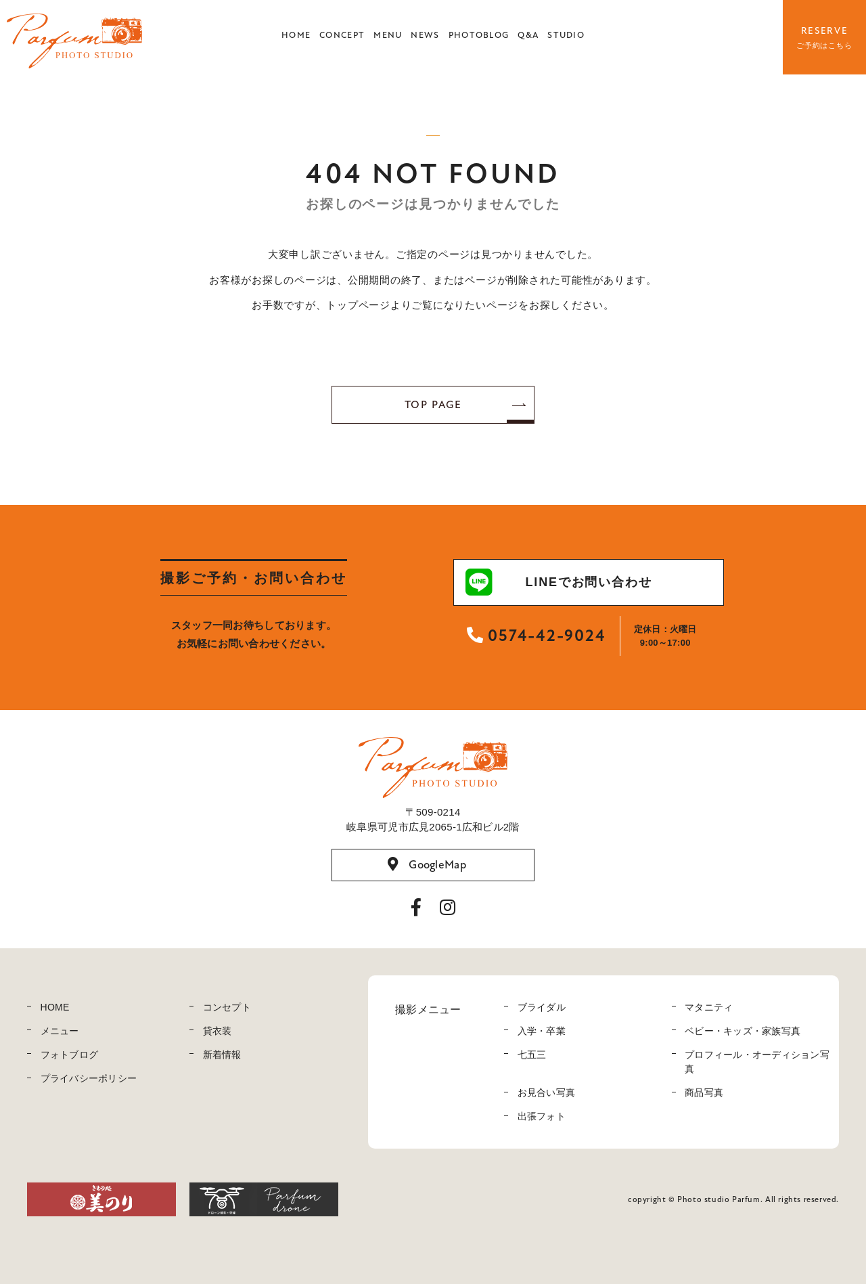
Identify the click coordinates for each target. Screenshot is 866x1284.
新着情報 (222, 1054)
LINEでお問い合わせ (558, 582)
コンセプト (227, 1007)
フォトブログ (70, 1054)
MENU (387, 35)
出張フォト (542, 1116)
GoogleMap (427, 864)
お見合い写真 (547, 1092)
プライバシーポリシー (89, 1078)
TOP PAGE (433, 405)
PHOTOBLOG (479, 35)
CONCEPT (342, 35)
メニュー (60, 1030)
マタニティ (709, 1007)
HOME (296, 35)
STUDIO (566, 35)
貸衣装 (217, 1030)
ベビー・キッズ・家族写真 (742, 1030)
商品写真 (704, 1092)
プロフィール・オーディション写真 (757, 1061)
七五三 (532, 1054)
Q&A (528, 35)
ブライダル (542, 1007)
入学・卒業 (542, 1030)
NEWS (425, 35)
